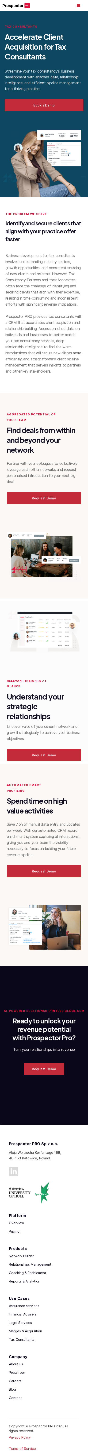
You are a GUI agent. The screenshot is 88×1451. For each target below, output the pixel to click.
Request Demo (44, 498)
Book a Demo (43, 105)
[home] (16, 5)
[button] (78, 5)
